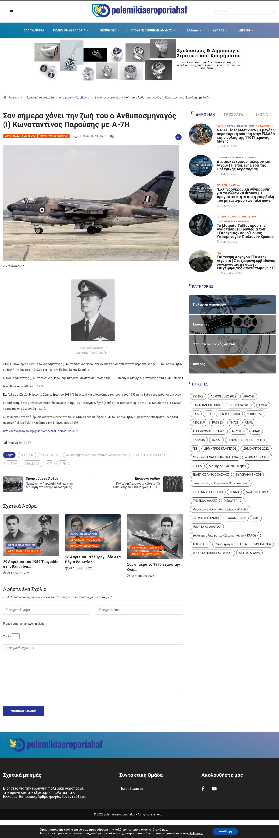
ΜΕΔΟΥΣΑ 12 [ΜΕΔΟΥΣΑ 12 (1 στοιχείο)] (233, 500)
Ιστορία (221, 216)
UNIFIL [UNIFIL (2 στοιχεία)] (249, 422)
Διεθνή (246, 30)
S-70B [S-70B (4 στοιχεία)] (234, 422)
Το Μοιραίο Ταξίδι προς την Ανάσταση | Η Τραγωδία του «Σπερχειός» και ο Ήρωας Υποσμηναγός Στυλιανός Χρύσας (245, 231)
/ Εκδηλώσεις (264, 126)
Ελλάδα (194, 30)
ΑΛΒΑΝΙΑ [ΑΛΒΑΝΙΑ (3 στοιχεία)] (199, 440)
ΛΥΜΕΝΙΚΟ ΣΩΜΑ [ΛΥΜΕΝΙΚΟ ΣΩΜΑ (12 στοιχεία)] (257, 492)
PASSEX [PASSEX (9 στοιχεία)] (217, 422)
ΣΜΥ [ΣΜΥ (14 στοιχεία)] (256, 518)
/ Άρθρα (250, 157)
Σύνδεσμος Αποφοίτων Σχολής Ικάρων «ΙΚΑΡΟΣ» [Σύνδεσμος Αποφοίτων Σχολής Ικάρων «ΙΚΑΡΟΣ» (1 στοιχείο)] (225, 535)
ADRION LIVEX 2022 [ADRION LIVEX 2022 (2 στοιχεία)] (223, 396)
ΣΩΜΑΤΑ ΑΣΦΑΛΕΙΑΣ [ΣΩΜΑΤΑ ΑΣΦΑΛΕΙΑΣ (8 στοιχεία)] (207, 526)
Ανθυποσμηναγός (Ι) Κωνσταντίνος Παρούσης (96, 455)
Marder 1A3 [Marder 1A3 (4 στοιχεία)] (254, 413)
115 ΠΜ (12, 463)
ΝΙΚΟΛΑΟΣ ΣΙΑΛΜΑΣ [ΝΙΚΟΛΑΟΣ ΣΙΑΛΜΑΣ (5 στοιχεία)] (206, 518)
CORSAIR (27, 455)
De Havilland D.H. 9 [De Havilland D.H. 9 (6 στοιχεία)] (240, 405)
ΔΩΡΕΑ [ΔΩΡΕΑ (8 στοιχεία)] (197, 466)
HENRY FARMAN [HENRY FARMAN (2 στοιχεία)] (229, 413)
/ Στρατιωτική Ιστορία (242, 216)
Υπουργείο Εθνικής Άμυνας (153, 30)
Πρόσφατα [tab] (231, 114)
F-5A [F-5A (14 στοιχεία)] (196, 413)
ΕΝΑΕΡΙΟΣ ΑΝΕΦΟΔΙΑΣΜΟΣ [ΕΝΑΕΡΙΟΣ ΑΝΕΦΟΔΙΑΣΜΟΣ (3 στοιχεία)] (211, 474)
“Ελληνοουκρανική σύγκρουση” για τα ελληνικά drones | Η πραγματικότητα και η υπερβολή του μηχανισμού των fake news (245, 195)
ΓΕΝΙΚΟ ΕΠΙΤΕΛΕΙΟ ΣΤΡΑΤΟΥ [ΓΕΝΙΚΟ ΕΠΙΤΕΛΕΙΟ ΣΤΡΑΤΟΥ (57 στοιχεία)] (246, 440)
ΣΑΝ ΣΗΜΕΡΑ (49, 455)
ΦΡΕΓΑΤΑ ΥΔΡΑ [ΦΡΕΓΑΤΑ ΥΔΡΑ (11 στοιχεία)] (249, 553)
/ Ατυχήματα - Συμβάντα (233, 221)
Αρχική (14, 97)
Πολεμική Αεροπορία (71, 30)
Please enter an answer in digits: (24, 623)
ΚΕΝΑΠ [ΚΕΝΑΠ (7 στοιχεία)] (234, 492)
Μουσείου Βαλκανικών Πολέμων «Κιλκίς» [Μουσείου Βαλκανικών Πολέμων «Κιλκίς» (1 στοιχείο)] (220, 509)
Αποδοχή (225, 831)
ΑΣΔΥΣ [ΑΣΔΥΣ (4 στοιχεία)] (216, 440)
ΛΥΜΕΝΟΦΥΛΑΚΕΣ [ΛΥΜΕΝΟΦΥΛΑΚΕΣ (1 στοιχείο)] (205, 500)
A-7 (49, 463)
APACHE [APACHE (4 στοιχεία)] (248, 396)
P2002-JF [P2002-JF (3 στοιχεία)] (199, 422)
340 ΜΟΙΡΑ (32, 463)
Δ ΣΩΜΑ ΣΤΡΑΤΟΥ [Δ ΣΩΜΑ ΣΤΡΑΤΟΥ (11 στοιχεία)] (257, 457)
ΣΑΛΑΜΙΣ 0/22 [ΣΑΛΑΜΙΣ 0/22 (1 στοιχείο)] (236, 518)
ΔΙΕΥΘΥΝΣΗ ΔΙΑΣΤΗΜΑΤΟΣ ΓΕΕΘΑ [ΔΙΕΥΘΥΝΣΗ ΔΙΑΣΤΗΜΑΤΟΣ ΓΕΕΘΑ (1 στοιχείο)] (215, 457)
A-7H (62, 463)
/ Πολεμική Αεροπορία (239, 126)
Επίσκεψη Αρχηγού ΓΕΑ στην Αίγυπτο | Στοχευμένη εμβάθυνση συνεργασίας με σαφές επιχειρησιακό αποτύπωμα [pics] (246, 262)
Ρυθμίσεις (196, 833)
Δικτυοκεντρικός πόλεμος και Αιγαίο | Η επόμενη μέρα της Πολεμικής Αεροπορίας (244, 165)
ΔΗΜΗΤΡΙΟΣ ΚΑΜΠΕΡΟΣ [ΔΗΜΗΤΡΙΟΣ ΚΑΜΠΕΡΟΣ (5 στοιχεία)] (220, 448)
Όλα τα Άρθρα (34, 30)
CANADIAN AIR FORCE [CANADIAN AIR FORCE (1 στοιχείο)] (207, 405)
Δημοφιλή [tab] (203, 114)
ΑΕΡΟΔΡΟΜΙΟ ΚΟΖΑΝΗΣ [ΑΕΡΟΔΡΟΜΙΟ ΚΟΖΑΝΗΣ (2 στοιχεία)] (209, 431)
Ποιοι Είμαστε (131, 788)
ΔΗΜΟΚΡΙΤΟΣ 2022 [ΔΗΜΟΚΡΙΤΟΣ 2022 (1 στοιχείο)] (256, 448)
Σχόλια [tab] (258, 114)
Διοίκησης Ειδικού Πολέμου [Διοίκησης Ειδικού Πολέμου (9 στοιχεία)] (227, 466)
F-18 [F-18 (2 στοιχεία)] (209, 413)
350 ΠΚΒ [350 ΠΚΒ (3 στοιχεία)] (198, 396)
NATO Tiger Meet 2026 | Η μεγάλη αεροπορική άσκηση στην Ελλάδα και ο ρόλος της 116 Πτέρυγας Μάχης (246, 135)
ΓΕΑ (219, 253)
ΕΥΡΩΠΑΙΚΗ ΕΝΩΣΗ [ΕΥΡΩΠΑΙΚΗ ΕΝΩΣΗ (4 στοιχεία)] (248, 474)
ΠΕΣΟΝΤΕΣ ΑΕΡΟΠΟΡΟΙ (149, 455)
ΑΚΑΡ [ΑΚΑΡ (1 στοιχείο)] (256, 431)
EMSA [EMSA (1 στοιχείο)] (263, 405)
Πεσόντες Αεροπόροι (54, 136)
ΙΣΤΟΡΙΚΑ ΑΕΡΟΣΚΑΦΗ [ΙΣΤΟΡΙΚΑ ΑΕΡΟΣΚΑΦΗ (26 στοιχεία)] (208, 492)
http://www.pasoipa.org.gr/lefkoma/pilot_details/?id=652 (40, 431)
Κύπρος (221, 30)
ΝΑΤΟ (220, 126)
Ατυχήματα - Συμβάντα (74, 97)
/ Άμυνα (234, 185)
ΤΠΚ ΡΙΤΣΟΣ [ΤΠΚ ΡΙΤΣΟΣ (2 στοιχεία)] (200, 544)
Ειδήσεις (222, 185)
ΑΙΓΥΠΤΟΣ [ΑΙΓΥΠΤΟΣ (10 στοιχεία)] (238, 431)
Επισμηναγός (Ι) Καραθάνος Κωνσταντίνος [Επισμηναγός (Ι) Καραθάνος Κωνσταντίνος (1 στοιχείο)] (221, 483)
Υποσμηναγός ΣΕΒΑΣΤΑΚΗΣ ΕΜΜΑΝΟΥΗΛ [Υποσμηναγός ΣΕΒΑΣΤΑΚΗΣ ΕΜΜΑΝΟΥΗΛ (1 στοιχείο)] (243, 544)
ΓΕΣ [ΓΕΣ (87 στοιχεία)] (195, 448)
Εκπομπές (110, 30)
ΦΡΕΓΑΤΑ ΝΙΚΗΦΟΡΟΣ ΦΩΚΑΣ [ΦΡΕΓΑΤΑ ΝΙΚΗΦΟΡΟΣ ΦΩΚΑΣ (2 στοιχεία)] (212, 553)
